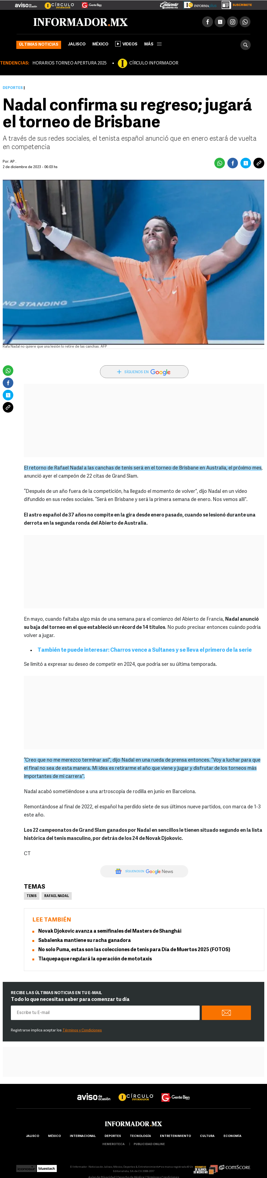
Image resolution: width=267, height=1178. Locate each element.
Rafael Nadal (56, 896)
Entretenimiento (175, 1136)
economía (232, 1136)
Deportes (13, 88)
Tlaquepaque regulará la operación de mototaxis (95, 959)
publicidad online (149, 1144)
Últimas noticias (38, 45)
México (100, 44)
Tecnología (140, 1136)
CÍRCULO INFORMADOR (153, 63)
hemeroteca (113, 1144)
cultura (207, 1136)
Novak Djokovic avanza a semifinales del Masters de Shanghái (109, 931)
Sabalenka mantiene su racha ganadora (84, 940)
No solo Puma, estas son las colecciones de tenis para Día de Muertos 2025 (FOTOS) (134, 950)
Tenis (32, 896)
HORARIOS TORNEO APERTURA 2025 (69, 63)
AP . (13, 161)
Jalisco (77, 44)
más (153, 44)
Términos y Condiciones (82, 1030)
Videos (126, 44)
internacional (83, 1136)
